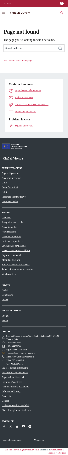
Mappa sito (39, 440)
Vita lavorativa (9, 274)
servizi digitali (20, 450)
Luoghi (5, 315)
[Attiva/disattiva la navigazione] (3, 12)
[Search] (60, 48)
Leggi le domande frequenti (15, 368)
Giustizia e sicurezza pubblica (16, 250)
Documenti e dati (10, 201)
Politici (5, 192)
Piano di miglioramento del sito (16, 410)
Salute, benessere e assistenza (15, 264)
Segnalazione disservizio (13, 377)
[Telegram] (30, 426)
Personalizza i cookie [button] (12, 440)
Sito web (8, 450)
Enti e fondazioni (10, 187)
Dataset (5, 400)
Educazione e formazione (14, 246)
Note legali (7, 396)
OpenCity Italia (32, 450)
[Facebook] (4, 426)
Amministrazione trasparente (15, 386)
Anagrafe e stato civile (12, 222)
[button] (8, 3)
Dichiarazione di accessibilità (15, 405)
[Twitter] (10, 426)
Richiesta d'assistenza (12, 382)
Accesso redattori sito (57, 453)
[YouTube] (23, 426)
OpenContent (56, 450)
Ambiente (6, 217)
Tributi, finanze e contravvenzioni (18, 269)
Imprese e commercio (12, 255)
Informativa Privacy (11, 391)
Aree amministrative (11, 178)
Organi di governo (10, 173)
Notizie (5, 290)
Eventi (5, 320)
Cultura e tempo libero (12, 241)
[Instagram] (17, 426)
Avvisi (5, 299)
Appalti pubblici (9, 227)
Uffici (4, 182)
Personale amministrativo (14, 196)
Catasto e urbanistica (11, 236)
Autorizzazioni (9, 231)
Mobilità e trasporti (11, 260)
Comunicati (7, 295)
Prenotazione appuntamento (15, 372)
